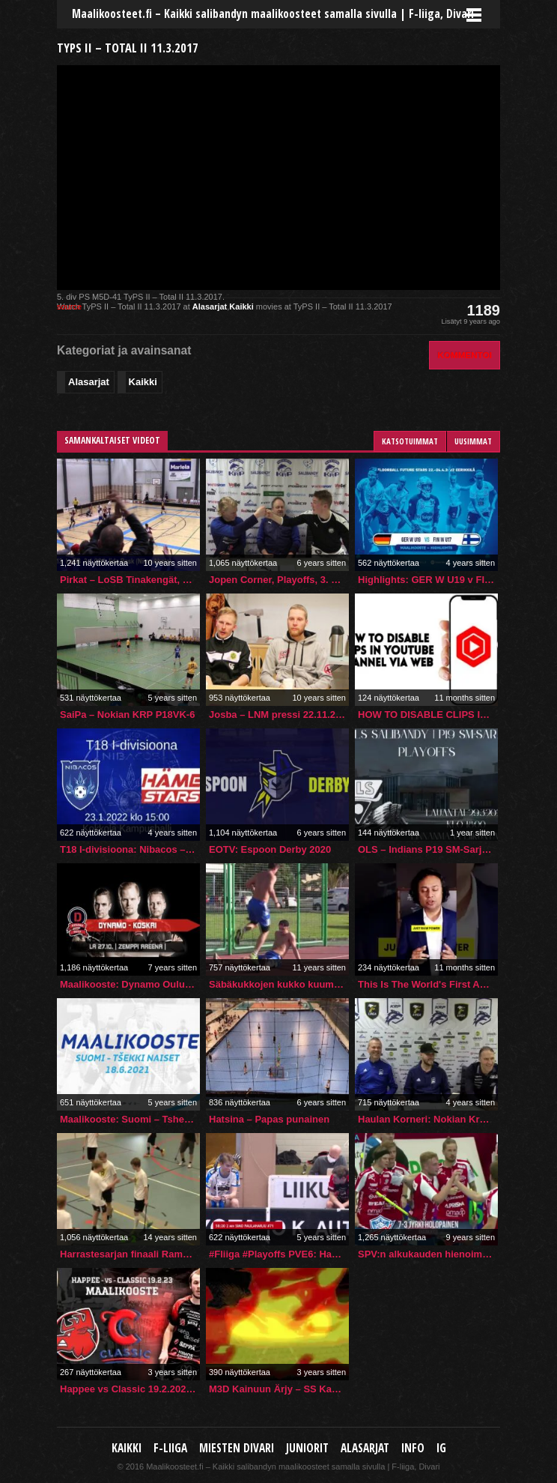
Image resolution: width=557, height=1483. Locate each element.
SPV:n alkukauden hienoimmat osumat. (428, 1254)
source (69, 306)
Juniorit (307, 1448)
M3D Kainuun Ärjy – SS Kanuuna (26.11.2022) (279, 1389)
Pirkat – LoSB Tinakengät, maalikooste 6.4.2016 (130, 579)
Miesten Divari (236, 1448)
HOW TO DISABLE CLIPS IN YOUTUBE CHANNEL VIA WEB (428, 714)
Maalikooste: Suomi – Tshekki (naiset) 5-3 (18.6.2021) (130, 1119)
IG (441, 1448)
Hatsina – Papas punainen (269, 1119)
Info (412, 1448)
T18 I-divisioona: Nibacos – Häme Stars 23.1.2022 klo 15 (130, 849)
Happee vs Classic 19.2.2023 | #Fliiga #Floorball (130, 1389)
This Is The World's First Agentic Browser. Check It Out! (428, 984)
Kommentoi (464, 355)
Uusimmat (473, 441)
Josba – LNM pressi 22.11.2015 (279, 714)
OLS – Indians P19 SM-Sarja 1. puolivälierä (428, 849)
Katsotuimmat (410, 441)
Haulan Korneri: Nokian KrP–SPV (428, 1119)
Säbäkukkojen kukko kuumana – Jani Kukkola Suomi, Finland (279, 984)
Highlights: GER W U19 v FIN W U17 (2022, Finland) (428, 579)
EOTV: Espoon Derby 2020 (270, 849)
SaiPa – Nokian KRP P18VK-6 (127, 714)
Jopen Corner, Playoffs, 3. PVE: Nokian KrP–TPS (279, 579)
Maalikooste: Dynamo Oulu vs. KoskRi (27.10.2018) (130, 984)
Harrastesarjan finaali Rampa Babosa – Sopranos (130, 1254)
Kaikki (241, 306)
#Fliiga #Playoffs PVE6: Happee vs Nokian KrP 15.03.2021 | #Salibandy (279, 1254)
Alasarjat (209, 306)
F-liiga (170, 1448)
